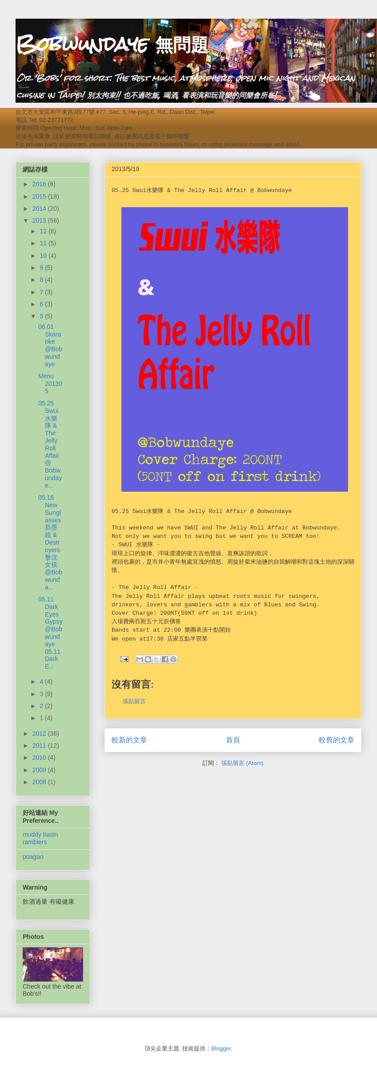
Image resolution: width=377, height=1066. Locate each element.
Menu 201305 (50, 384)
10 (44, 255)
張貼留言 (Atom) (242, 763)
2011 (40, 745)
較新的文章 (129, 740)
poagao (33, 856)
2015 (40, 196)
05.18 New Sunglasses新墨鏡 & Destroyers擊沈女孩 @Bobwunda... (50, 542)
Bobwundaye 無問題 (112, 44)
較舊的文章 (336, 740)
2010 (40, 757)
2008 (40, 781)
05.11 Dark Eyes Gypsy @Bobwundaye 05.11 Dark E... (50, 633)
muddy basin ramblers (40, 838)
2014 (40, 208)
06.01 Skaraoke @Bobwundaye (50, 345)
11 (44, 243)
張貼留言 (134, 701)
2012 (40, 733)
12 (44, 231)
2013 (40, 220)
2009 (40, 769)
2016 (40, 184)
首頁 (233, 740)
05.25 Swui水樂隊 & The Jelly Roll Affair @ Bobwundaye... (50, 444)
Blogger (221, 1048)
